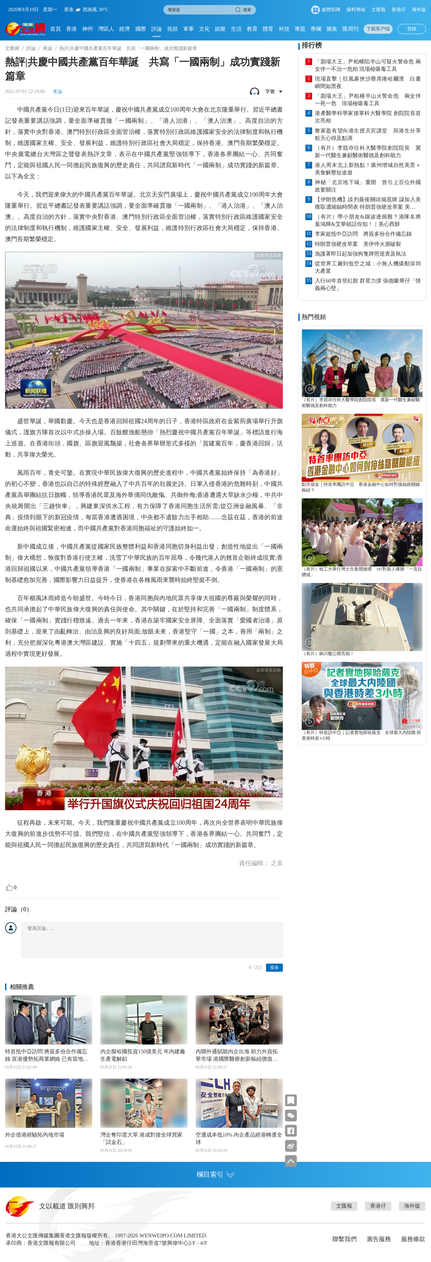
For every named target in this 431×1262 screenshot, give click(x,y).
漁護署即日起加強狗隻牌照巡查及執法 (360, 254)
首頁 (55, 29)
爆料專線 (355, 9)
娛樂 (220, 29)
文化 (204, 29)
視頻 (172, 29)
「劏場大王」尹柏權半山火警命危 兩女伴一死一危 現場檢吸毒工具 (368, 99)
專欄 (315, 29)
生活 (236, 29)
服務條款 (413, 1239)
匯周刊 (350, 29)
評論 (156, 29)
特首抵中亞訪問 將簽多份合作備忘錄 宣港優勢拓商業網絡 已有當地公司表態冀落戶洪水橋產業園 (47, 1056)
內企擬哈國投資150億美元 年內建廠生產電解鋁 (142, 1055)
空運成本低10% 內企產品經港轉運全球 (239, 1138)
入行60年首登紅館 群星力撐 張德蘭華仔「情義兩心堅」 (368, 284)
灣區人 (106, 29)
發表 (274, 967)
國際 (140, 29)
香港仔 (399, 9)
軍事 (188, 29)
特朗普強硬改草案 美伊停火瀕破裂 (358, 244)
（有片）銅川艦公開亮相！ (328, 653)
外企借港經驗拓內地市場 (34, 1135)
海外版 (419, 9)
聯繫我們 (344, 1239)
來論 (47, 48)
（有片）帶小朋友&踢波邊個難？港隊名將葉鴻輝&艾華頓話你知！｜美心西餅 (368, 220)
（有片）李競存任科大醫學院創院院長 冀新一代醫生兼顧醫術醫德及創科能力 (368, 151)
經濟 (124, 29)
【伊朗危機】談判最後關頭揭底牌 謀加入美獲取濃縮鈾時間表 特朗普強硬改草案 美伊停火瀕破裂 (368, 204)
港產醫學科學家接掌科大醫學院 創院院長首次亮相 (368, 116)
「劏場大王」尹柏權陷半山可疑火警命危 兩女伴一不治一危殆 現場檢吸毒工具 (368, 65)
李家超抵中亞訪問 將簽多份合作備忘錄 (363, 234)
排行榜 (312, 45)
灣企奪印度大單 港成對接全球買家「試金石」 (141, 1138)
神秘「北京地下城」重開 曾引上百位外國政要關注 (368, 186)
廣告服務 (379, 1239)
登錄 (412, 28)
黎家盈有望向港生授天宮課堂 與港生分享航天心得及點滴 (368, 134)
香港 (71, 29)
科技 (284, 29)
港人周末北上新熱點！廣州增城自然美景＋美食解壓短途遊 (368, 168)
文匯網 (12, 48)
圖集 (332, 29)
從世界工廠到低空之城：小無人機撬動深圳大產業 (368, 267)
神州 (87, 29)
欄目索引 (215, 1174)
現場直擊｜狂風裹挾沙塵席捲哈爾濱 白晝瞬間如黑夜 (368, 82)
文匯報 (378, 9)
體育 (268, 29)
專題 (300, 29)
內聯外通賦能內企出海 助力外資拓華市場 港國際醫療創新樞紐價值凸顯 (237, 1056)
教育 (252, 29)
